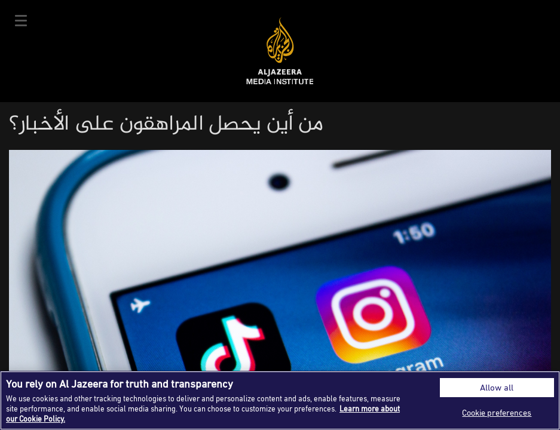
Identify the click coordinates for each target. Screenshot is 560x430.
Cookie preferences (496, 412)
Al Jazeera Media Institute (280, 51)
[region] (280, 400)
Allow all (496, 387)
